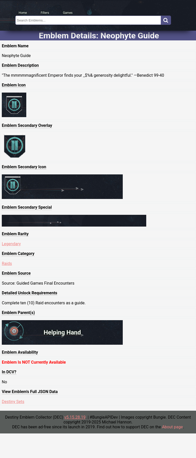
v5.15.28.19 (74, 417)
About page (172, 427)
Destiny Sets (13, 401)
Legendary (11, 243)
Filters (45, 13)
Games (67, 13)
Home (23, 13)
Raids (7, 263)
